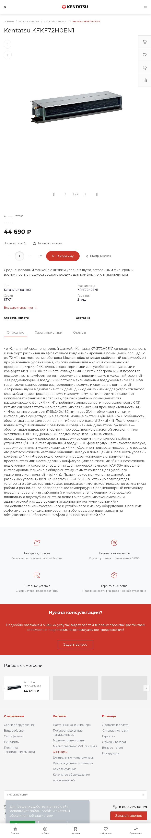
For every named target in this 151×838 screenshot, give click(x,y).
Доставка (83, 318)
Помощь (109, 716)
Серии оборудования (19, 725)
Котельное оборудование (71, 774)
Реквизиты (11, 742)
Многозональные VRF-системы (75, 746)
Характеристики (48, 332)
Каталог (59, 716)
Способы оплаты (16, 318)
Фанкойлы (60, 752)
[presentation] (4, 688)
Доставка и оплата (115, 725)
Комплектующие (64, 769)
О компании (14, 716)
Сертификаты (13, 736)
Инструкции (110, 753)
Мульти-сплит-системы (69, 740)
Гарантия (108, 736)
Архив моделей (64, 780)
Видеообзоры (14, 730)
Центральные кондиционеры (73, 757)
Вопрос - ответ (112, 747)
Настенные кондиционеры (72, 725)
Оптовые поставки (115, 730)
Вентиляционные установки (73, 763)
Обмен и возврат (114, 742)
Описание (15, 332)
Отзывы (79, 332)
